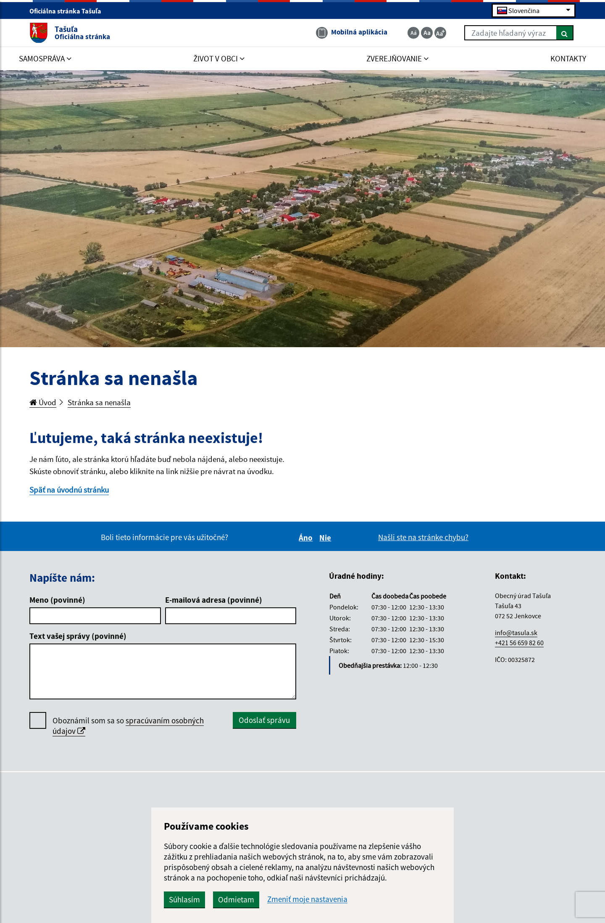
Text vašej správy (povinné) (77, 636)
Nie (326, 538)
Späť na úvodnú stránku (69, 490)
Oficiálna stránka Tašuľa (68, 11)
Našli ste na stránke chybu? (423, 537)
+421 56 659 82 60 (519, 642)
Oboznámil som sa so (128, 725)
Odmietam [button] (236, 899)
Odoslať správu (264, 720)
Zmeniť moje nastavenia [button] (307, 899)
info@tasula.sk (516, 632)
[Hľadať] (564, 32)
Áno (307, 538)
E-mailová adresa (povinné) (213, 600)
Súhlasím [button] (184, 899)
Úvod (42, 402)
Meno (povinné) (57, 600)
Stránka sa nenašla (99, 402)
